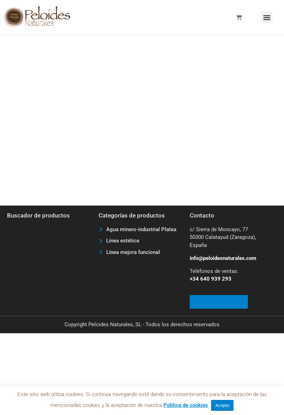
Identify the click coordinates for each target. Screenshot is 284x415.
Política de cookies (185, 405)
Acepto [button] (222, 405)
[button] (266, 17)
